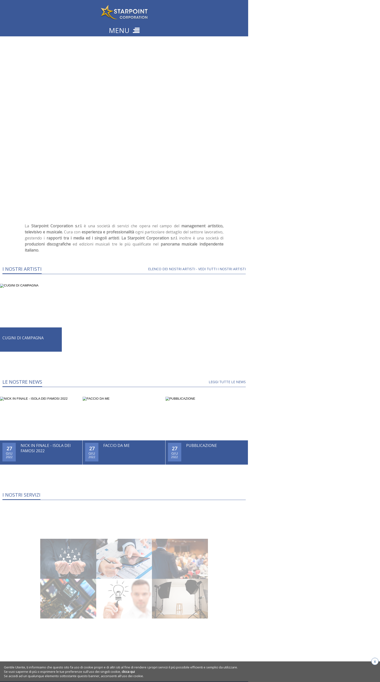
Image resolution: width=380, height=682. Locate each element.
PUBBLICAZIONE (201, 445)
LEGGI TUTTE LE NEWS (227, 382)
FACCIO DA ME (116, 445)
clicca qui (128, 671)
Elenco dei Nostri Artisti (171, 269)
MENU (124, 30)
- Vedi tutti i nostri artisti (220, 269)
